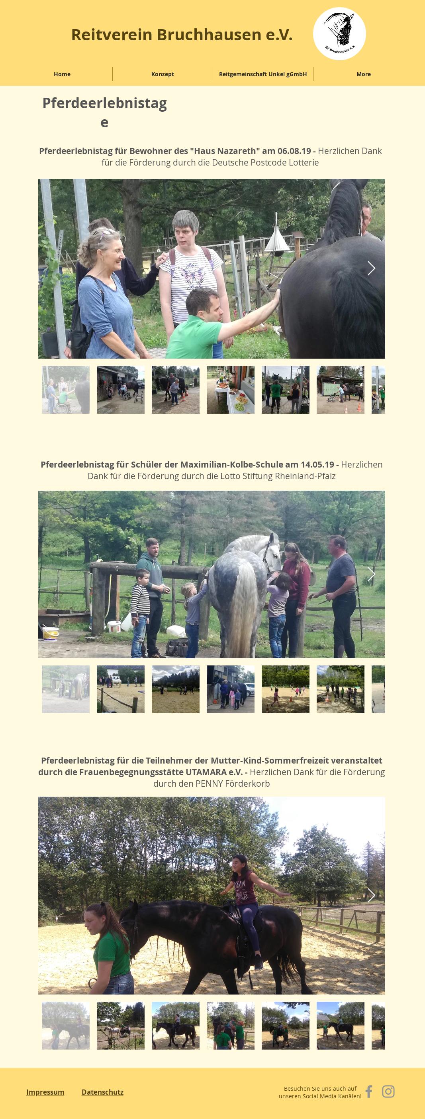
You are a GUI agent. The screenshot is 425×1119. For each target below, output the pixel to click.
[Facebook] (368, 1091)
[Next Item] (371, 268)
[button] (163, 74)
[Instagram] (388, 1091)
